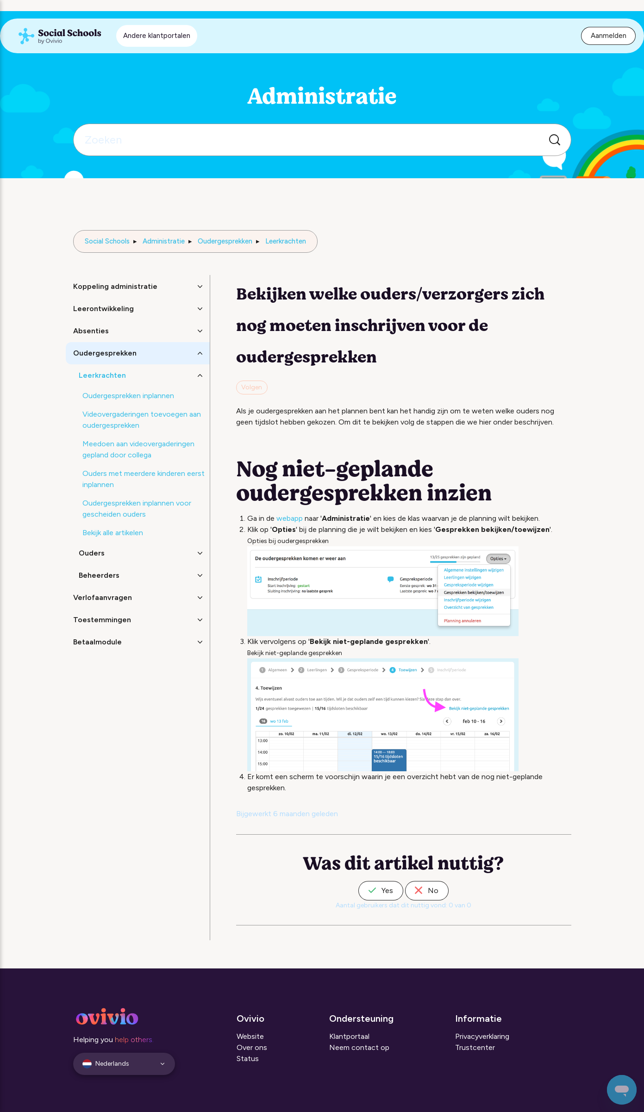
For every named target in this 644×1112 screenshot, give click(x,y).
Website (250, 1036)
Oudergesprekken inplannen (128, 395)
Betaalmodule (97, 641)
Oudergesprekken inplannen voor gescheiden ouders (136, 509)
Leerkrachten (285, 241)
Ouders (92, 553)
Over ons (252, 1047)
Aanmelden (608, 35)
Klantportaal (349, 1036)
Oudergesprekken (225, 241)
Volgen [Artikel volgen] (251, 387)
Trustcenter (475, 1047)
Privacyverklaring (482, 1036)
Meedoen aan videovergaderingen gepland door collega (138, 449)
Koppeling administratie (115, 286)
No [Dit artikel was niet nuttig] (426, 890)
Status (248, 1058)
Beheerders (99, 575)
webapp (289, 518)
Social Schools (107, 241)
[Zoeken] (322, 140)
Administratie (164, 241)
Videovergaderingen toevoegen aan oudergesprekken (141, 420)
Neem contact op (359, 1047)
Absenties (91, 330)
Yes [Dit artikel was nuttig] (381, 890)
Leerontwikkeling (103, 308)
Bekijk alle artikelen (112, 532)
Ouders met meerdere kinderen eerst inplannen (143, 479)
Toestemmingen (102, 619)
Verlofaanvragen (102, 597)
